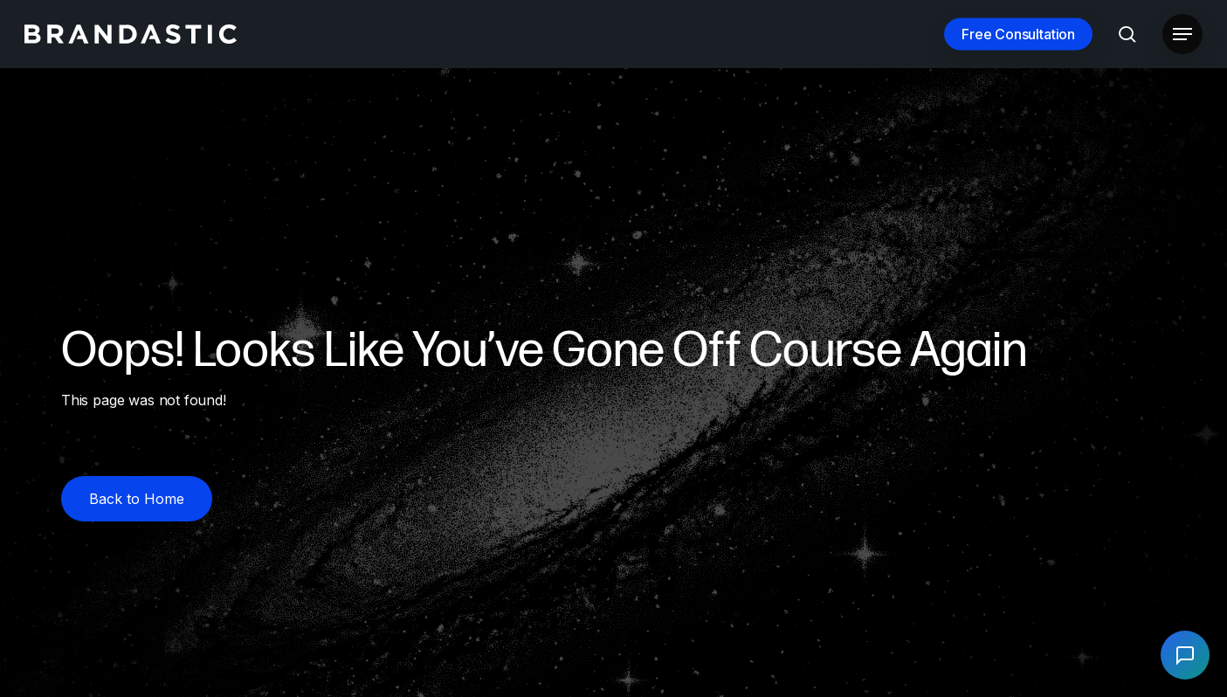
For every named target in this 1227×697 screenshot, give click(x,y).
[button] (1182, 34)
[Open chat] (1185, 655)
